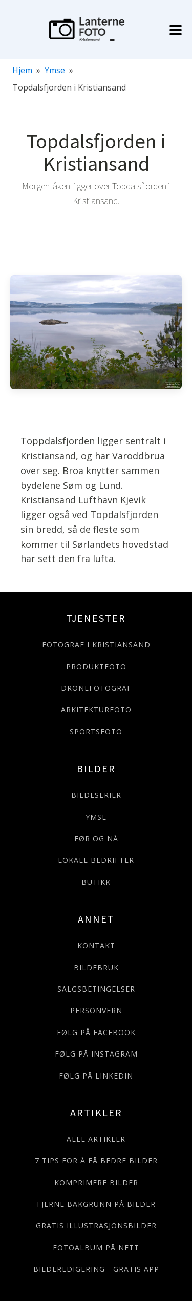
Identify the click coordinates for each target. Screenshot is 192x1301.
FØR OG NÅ (96, 838)
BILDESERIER (96, 795)
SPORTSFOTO (96, 731)
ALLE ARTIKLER (96, 1139)
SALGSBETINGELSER (96, 989)
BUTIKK (96, 882)
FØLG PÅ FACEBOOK (96, 1032)
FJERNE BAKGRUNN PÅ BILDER (96, 1204)
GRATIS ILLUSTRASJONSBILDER (96, 1225)
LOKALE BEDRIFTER (96, 860)
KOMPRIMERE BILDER (96, 1182)
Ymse (55, 70)
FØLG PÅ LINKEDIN (96, 1076)
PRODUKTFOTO (96, 666)
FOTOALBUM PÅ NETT (96, 1247)
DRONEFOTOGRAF (96, 688)
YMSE (96, 817)
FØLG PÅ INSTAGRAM (96, 1054)
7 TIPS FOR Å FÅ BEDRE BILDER (96, 1160)
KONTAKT (96, 945)
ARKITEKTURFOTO (96, 709)
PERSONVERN (96, 1010)
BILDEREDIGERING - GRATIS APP (96, 1269)
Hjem (22, 70)
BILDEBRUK (96, 967)
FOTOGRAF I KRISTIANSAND (96, 644)
